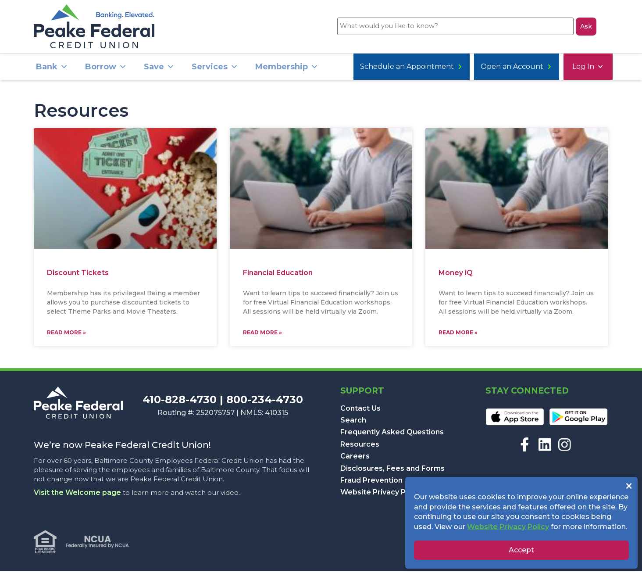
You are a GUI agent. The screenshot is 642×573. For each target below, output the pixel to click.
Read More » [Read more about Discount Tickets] (66, 334)
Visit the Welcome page (77, 495)
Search (353, 422)
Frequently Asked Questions (392, 434)
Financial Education (278, 275)
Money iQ (456, 275)
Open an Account (445, 69)
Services (215, 69)
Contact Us (360, 410)
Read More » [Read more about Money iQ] (458, 334)
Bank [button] (52, 69)
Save (159, 69)
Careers (355, 458)
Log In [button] (373, 69)
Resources (359, 446)
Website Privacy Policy (381, 494)
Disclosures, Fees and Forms (392, 470)
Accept (521, 550)
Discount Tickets (78, 275)
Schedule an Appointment (550, 69)
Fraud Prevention (371, 482)
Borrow (106, 69)
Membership (286, 69)
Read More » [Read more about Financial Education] (262, 334)
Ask (586, 27)
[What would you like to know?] (454, 28)
